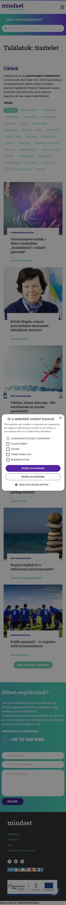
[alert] (33, 452)
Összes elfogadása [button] (33, 468)
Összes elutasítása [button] (33, 476)
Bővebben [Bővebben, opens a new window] (46, 431)
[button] (33, 484)
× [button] (60, 418)
